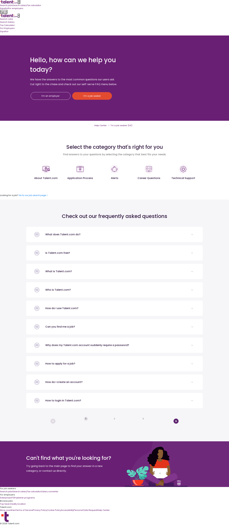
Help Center (100, 125)
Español (4, 31)
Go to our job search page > (33, 195)
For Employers (7, 28)
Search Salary (7, 22)
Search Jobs (6, 19)
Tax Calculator (7, 25)
